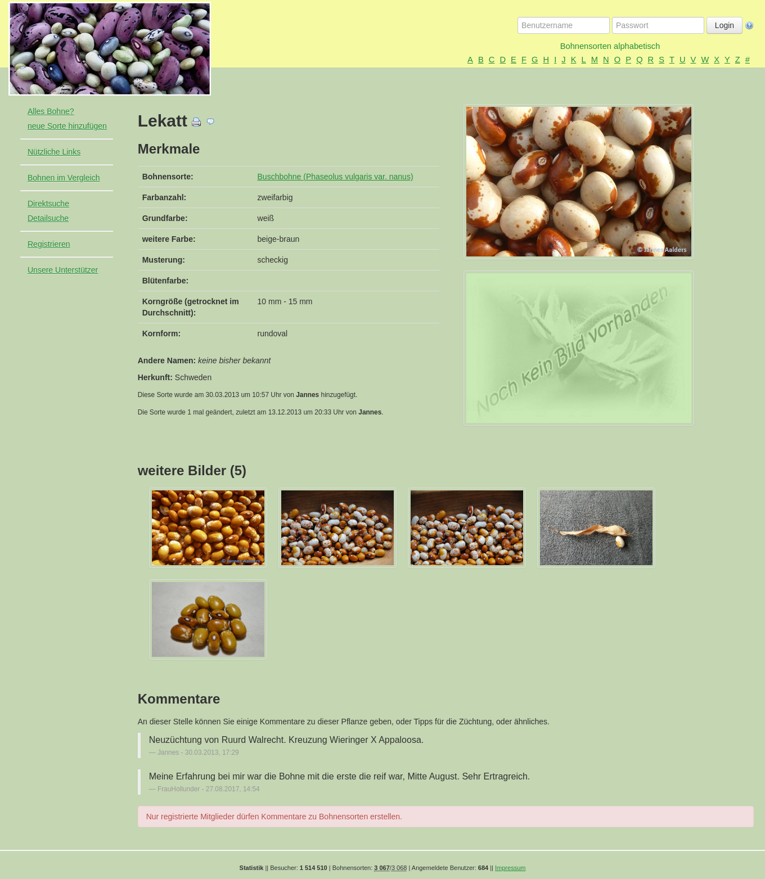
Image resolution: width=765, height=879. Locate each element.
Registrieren (49, 244)
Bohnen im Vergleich (64, 177)
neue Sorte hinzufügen (67, 125)
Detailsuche (48, 218)
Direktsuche (48, 203)
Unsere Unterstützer (63, 269)
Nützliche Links (54, 151)
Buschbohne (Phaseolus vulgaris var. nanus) (335, 176)
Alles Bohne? (51, 111)
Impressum (510, 867)
